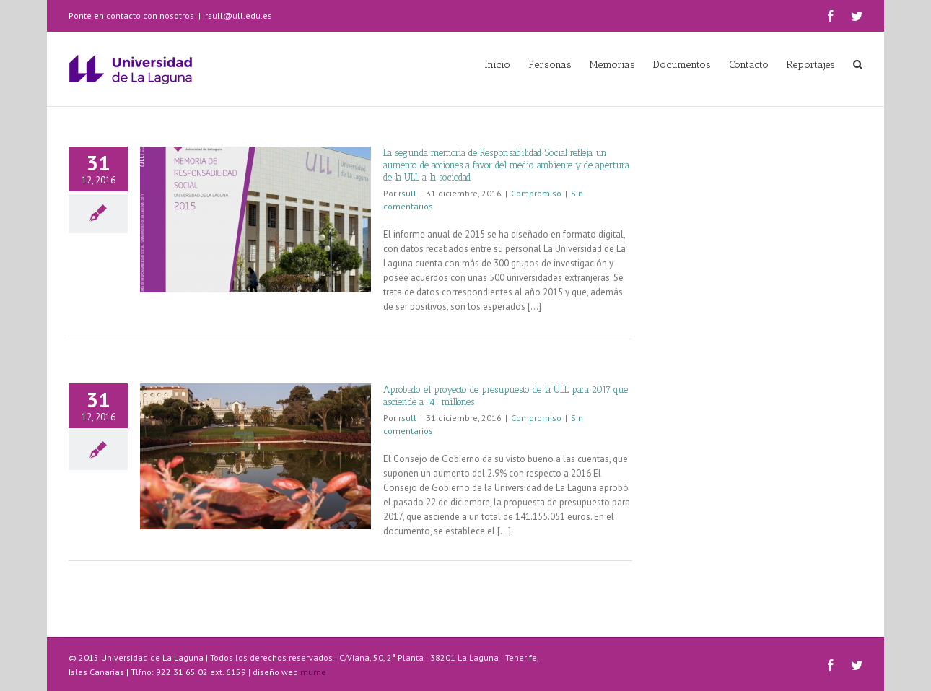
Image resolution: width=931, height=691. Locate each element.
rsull (407, 193)
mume (313, 671)
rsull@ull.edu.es (238, 15)
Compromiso (536, 193)
